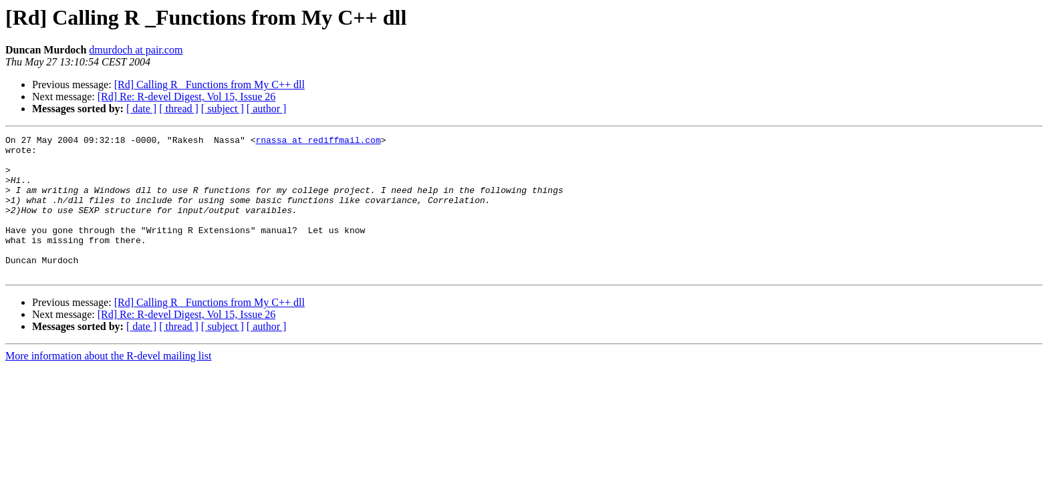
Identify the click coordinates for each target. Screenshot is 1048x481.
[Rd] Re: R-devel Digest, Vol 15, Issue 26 (187, 96)
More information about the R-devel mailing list (108, 383)
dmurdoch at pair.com (135, 49)
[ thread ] (179, 108)
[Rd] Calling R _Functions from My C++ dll (209, 84)
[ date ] (141, 108)
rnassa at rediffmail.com (317, 142)
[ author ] (267, 108)
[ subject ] (222, 108)
